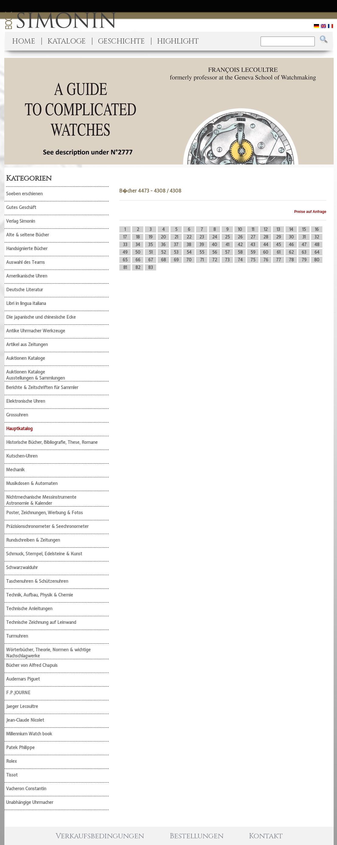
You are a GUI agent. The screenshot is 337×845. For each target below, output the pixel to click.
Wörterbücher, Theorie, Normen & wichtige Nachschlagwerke (48, 653)
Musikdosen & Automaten (32, 483)
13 (278, 229)
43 (253, 244)
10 (240, 229)
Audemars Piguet (23, 679)
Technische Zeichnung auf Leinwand (41, 622)
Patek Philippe (20, 747)
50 (137, 252)
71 (202, 260)
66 (137, 260)
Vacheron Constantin (26, 788)
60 (265, 252)
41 (227, 244)
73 (227, 260)
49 (125, 252)
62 (291, 252)
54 (189, 252)
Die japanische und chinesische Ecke (41, 317)
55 (201, 252)
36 (163, 244)
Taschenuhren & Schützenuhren (37, 581)
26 (240, 237)
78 (291, 260)
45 (278, 244)
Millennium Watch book (29, 734)
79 (304, 260)
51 (151, 252)
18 (138, 237)
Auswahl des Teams (25, 262)
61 (278, 252)
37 (176, 244)
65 (125, 260)
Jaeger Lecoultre (22, 706)
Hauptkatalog (19, 428)
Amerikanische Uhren (26, 276)
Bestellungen (196, 836)
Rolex (11, 761)
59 (253, 252)
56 (214, 252)
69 (176, 260)
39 (201, 244)
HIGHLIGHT (178, 41)
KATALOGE (66, 41)
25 (227, 237)
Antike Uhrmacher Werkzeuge (35, 331)
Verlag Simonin (20, 221)
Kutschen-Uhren (21, 456)
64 (316, 252)
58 (240, 252)
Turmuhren (17, 636)
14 (291, 229)
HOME (23, 41)
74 (240, 260)
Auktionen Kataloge (25, 358)
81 (125, 267)
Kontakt (266, 836)
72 (214, 260)
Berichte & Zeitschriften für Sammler (42, 387)
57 (227, 252)
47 (304, 244)
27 (253, 237)
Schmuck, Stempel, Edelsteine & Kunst (44, 554)
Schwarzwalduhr (22, 567)
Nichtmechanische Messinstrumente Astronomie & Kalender (41, 500)
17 (125, 237)
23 (201, 237)
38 (189, 244)
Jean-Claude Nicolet (25, 720)
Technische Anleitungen (29, 608)
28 (265, 237)
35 (150, 244)
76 (265, 260)
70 (188, 260)
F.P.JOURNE (18, 692)
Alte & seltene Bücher (27, 235)
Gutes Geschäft (21, 207)
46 (291, 244)
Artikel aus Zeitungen (27, 344)
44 (265, 244)
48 (316, 244)
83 (150, 267)
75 (253, 260)
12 (266, 229)
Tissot (12, 775)
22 (189, 237)
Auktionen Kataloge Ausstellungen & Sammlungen (35, 375)
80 (316, 260)
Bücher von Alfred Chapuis (32, 665)
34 (137, 244)
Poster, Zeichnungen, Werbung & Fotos (44, 512)
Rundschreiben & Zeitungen (33, 540)
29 (278, 237)
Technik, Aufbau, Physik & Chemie (39, 595)
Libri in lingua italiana (26, 303)
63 (304, 252)
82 (137, 267)
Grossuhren (17, 415)
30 (291, 237)
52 (163, 252)
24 (214, 237)
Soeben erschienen (24, 193)
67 (150, 260)
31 (304, 237)
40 (214, 244)
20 (163, 237)
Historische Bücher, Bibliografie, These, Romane (52, 442)
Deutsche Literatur (24, 289)
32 (316, 237)
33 (125, 244)
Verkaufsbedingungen (100, 836)
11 (253, 229)
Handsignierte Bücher (26, 248)
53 (176, 252)
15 (304, 229)
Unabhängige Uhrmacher (29, 802)
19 (151, 237)
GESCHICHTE (121, 41)
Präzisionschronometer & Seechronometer (47, 526)
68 (163, 260)
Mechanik (15, 469)
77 (278, 260)
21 (176, 237)
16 (317, 229)
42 (240, 244)
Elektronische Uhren (25, 401)
